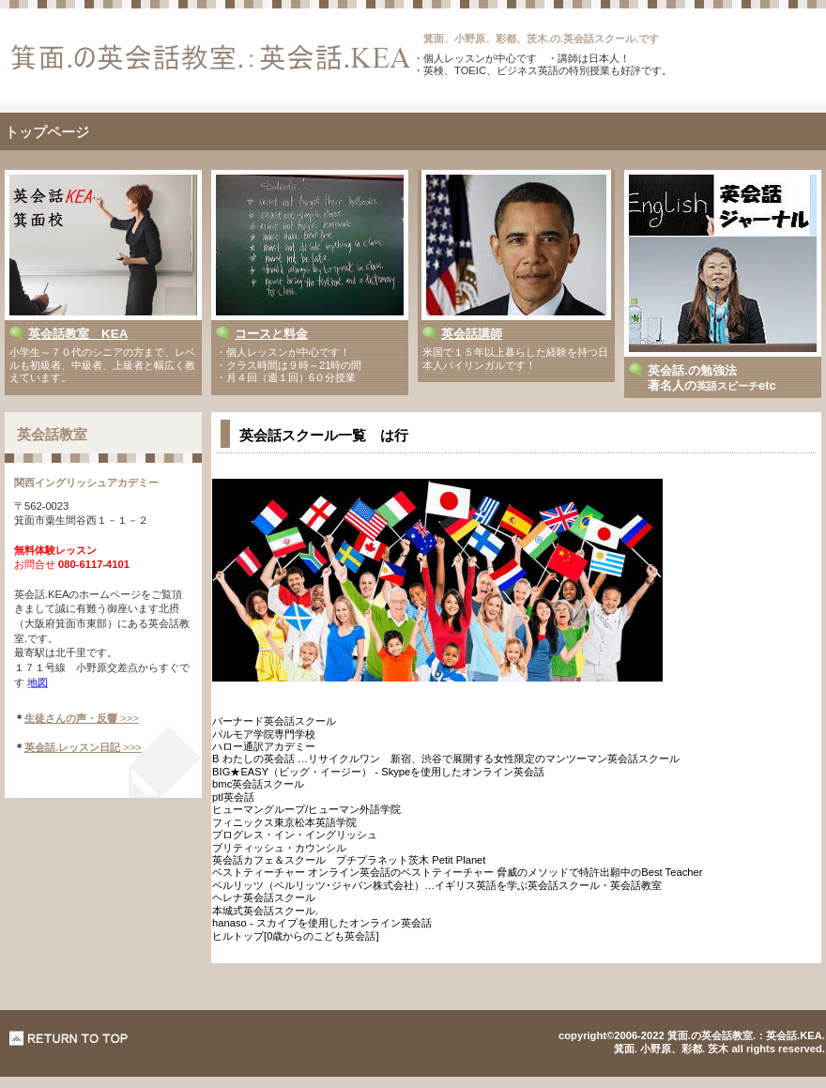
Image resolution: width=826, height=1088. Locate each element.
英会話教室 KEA (78, 334)
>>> (81, 718)
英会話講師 (471, 334)
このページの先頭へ (69, 1038)
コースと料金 (271, 334)
